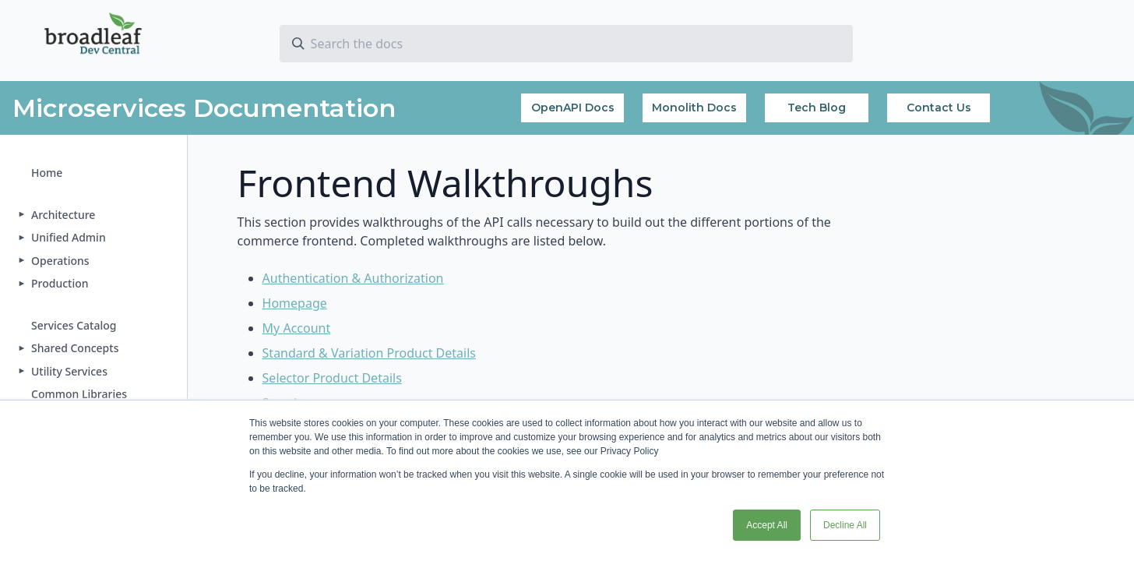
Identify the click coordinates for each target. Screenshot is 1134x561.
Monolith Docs (694, 108)
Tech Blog (816, 108)
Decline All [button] (845, 525)
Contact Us (939, 108)
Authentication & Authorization (353, 278)
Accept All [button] (766, 525)
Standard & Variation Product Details (369, 353)
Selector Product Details (332, 377)
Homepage (294, 303)
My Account (296, 328)
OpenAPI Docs (573, 108)
